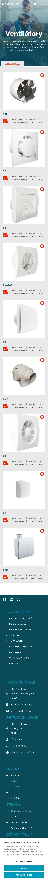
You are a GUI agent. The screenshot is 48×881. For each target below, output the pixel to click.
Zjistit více (39, 855)
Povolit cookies (24, 875)
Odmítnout (24, 868)
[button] (35, 3)
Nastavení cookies (24, 861)
